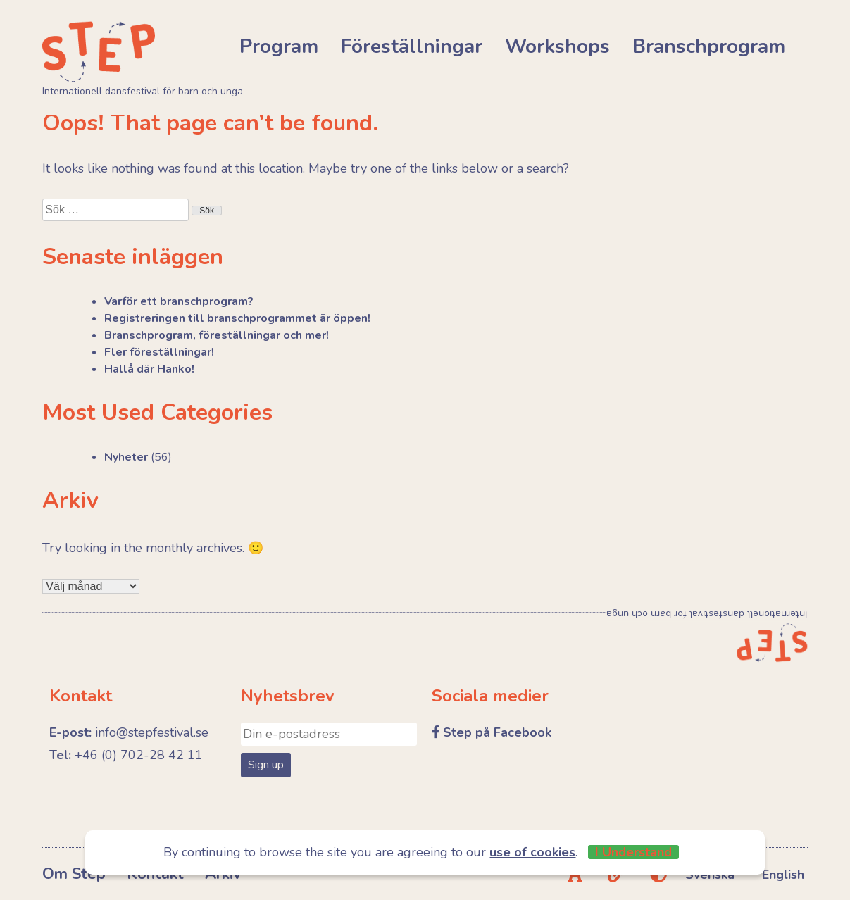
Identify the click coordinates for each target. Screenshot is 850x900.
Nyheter (126, 457)
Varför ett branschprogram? (179, 301)
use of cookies (532, 852)
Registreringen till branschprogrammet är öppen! (237, 318)
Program (278, 46)
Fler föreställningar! (159, 352)
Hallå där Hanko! (149, 369)
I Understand (633, 852)
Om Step (74, 874)
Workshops (557, 46)
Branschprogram (708, 46)
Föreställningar (411, 46)
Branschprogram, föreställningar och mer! (216, 335)
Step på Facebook (497, 732)
